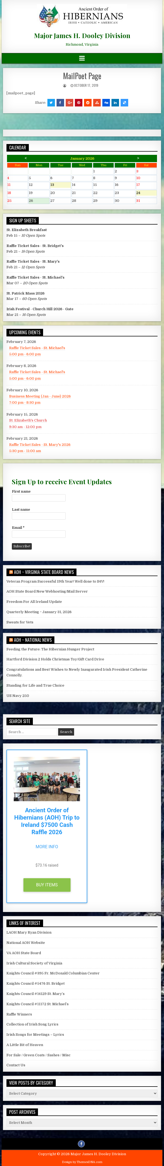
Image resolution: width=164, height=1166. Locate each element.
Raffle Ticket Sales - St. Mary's (33, 261)
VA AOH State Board (23, 953)
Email (18, 528)
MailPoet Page (82, 75)
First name (21, 491)
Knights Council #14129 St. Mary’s (35, 994)
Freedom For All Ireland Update (34, 602)
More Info (47, 846)
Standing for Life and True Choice (35, 685)
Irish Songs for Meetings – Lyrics (35, 1035)
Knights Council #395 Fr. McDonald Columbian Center (53, 973)
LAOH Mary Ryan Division (28, 932)
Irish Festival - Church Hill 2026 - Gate (40, 309)
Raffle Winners (19, 1014)
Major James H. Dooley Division (82, 35)
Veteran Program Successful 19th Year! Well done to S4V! (55, 581)
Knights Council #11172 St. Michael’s (37, 1004)
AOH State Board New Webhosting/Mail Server (47, 591)
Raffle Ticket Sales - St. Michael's (35, 277)
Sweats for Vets (19, 622)
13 (60, 185)
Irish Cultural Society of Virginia (34, 963)
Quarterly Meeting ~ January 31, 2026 (39, 612)
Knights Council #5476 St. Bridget (35, 983)
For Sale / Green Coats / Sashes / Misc (38, 1055)
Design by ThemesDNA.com (82, 1162)
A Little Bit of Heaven (24, 1045)
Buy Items (47, 884)
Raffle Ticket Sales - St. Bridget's (35, 246)
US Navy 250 (17, 696)
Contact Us (15, 1065)
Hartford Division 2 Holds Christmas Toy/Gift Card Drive (55, 659)
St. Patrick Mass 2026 (25, 293)
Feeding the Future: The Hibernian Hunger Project (50, 649)
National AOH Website (25, 943)
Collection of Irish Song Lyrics (32, 1024)
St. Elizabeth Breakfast (26, 230)
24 (146, 193)
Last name (21, 509)
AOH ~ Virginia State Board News (44, 572)
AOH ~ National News (33, 640)
